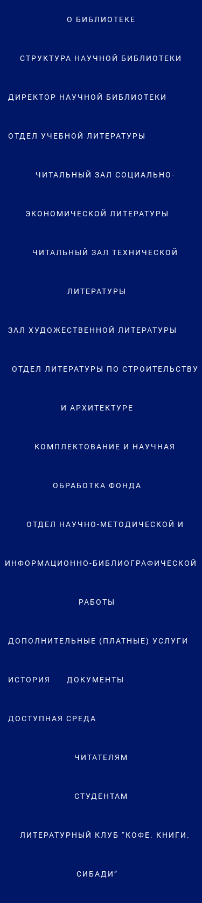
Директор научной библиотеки (87, 97)
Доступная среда (52, 718)
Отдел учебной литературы (77, 136)
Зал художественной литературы (92, 330)
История (29, 679)
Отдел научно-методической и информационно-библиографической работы (101, 563)
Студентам (101, 796)
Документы (95, 679)
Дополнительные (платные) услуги (98, 641)
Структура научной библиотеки (101, 58)
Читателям (101, 757)
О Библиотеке (101, 19)
